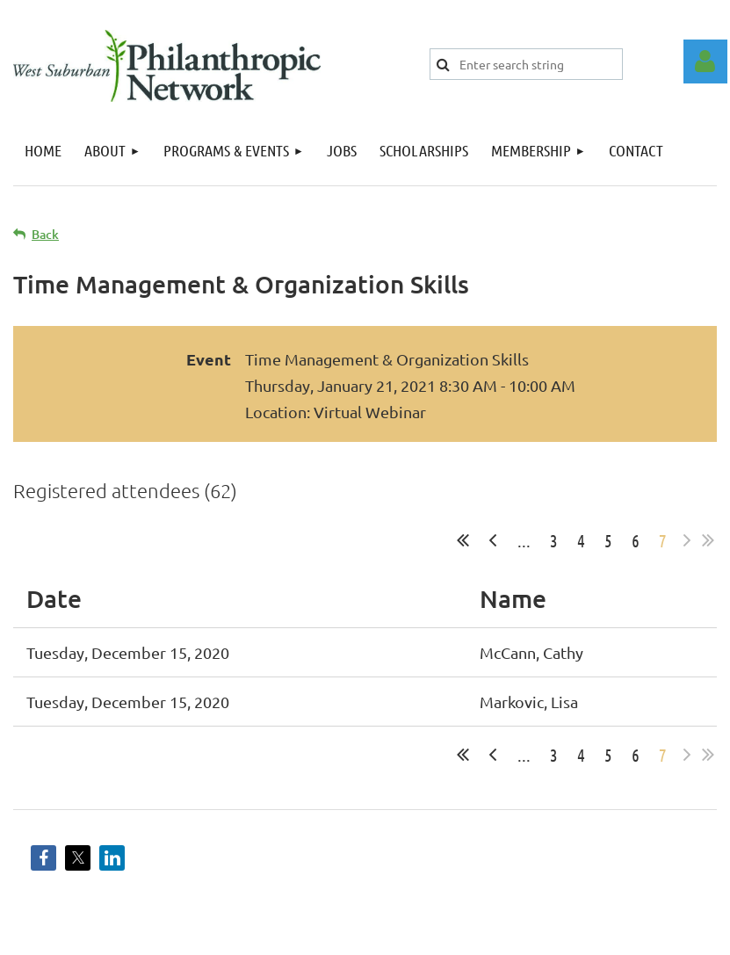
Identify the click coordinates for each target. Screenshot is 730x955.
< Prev (493, 540)
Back (45, 234)
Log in (705, 61)
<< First (463, 540)
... (524, 540)
